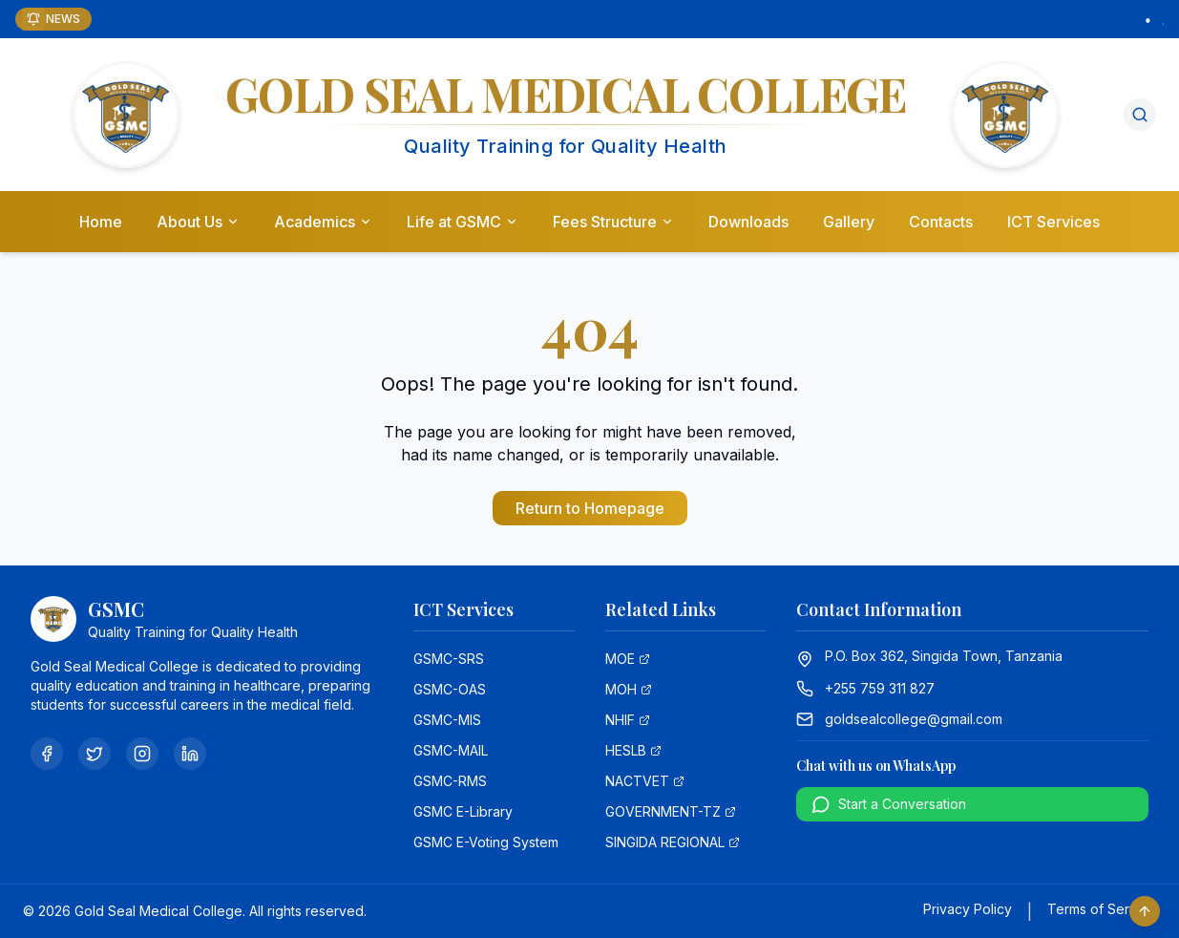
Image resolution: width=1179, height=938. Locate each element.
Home (100, 221)
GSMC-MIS (447, 720)
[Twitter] (94, 753)
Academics (323, 221)
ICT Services (1053, 221)
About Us (198, 221)
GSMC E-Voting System (485, 842)
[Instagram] (142, 753)
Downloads (748, 221)
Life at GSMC (462, 221)
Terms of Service (1101, 909)
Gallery (848, 221)
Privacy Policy (967, 909)
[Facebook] (47, 753)
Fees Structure (613, 221)
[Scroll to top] (1144, 911)
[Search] (1140, 114)
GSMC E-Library (463, 811)
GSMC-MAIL (450, 750)
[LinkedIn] (190, 753)
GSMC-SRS (448, 658)
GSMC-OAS (449, 689)
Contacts (941, 221)
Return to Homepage (590, 508)
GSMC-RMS (450, 781)
